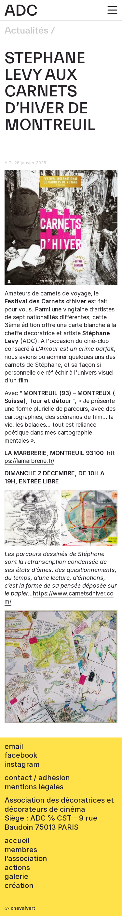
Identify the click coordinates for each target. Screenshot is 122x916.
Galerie (16, 876)
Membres (21, 849)
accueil (17, 840)
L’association (26, 858)
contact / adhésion (37, 777)
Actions (17, 867)
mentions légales (34, 786)
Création (19, 885)
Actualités (26, 30)
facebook (21, 755)
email (14, 746)
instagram (22, 764)
